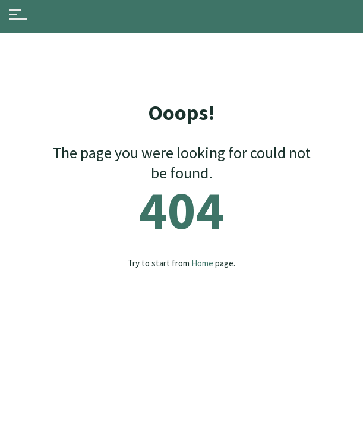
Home (202, 263)
